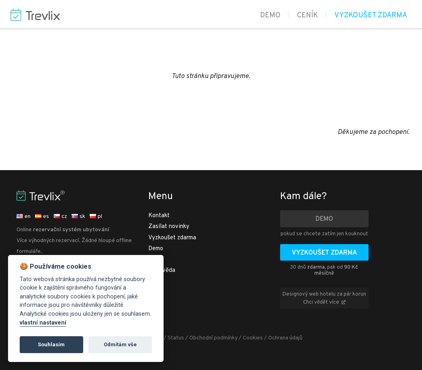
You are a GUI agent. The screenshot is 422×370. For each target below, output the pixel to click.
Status (176, 338)
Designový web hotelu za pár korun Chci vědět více (324, 298)
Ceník (307, 15)
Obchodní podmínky (213, 338)
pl (96, 216)
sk (78, 216)
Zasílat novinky (168, 226)
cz (60, 216)
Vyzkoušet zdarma (370, 15)
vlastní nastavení (43, 322)
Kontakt (159, 216)
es (42, 216)
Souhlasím (51, 344)
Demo (270, 15)
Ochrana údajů (285, 338)
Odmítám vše (120, 344)
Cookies (253, 338)
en (23, 216)
